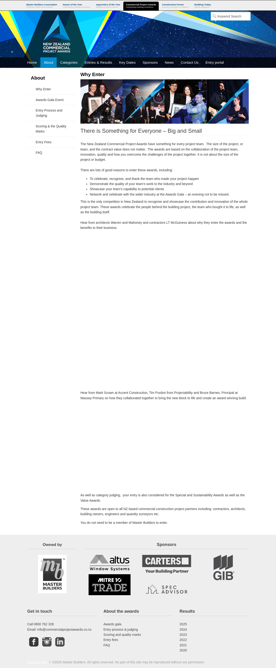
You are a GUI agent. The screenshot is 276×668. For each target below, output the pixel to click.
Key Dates (127, 62)
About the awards (121, 611)
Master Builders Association (41, 6)
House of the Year (76, 6)
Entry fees (111, 640)
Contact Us (189, 62)
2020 (183, 650)
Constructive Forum (175, 6)
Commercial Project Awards (141, 6)
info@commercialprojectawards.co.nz (64, 629)
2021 (183, 645)
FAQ (107, 645)
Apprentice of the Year (108, 6)
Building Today (202, 6)
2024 (183, 629)
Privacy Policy (37, 662)
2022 (183, 640)
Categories (68, 62)
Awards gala (112, 624)
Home (32, 62)
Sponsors (150, 62)
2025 (183, 624)
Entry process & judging (121, 629)
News (169, 62)
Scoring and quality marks (122, 635)
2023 (183, 635)
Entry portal (214, 62)
